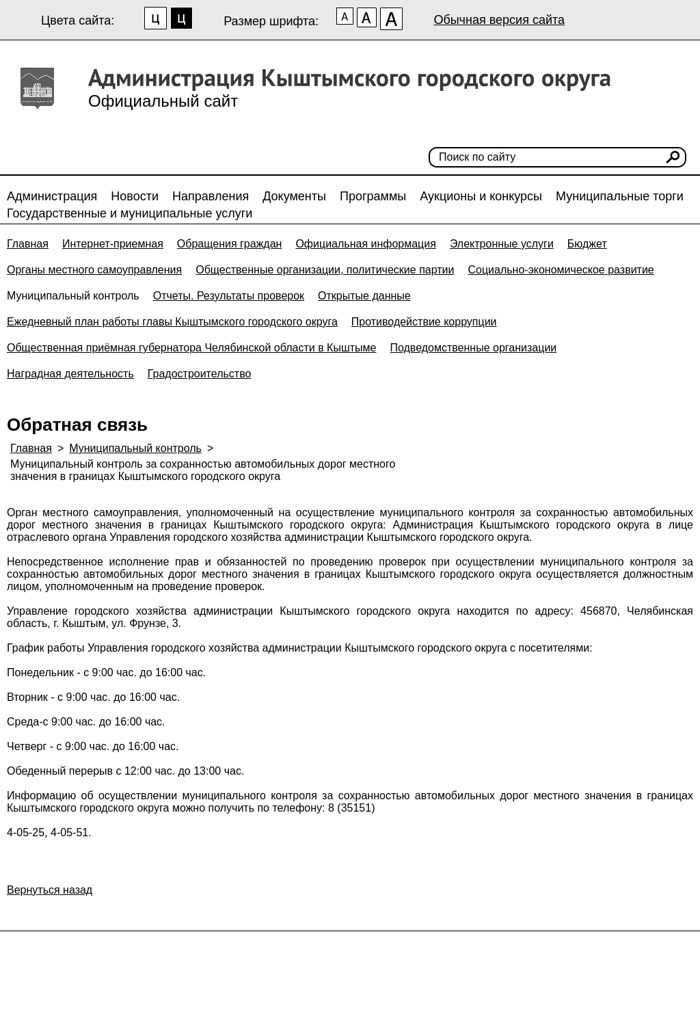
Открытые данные (364, 296)
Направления (210, 196)
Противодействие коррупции (424, 322)
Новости (135, 196)
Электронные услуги (502, 244)
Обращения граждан (229, 244)
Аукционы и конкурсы (481, 196)
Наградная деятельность (70, 373)
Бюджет (587, 244)
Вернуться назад (49, 890)
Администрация (52, 196)
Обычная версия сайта (499, 20)
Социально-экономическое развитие (561, 270)
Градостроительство (200, 373)
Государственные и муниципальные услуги (129, 213)
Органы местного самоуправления (94, 270)
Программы (373, 196)
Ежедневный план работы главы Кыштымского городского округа (172, 322)
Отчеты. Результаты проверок (228, 296)
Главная (28, 244)
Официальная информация (365, 244)
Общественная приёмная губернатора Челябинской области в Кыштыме (191, 348)
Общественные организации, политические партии (325, 270)
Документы (294, 196)
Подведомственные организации (473, 348)
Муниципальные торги (620, 196)
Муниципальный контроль (73, 296)
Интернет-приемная (112, 244)
